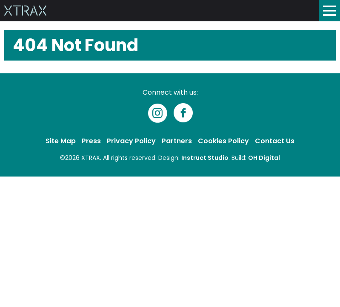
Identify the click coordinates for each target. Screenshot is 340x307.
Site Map (61, 141)
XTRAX (90, 158)
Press (91, 141)
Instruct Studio (205, 158)
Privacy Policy (131, 141)
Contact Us (274, 141)
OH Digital (264, 158)
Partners (177, 141)
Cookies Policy (223, 141)
